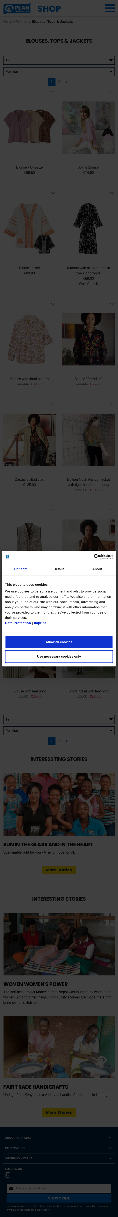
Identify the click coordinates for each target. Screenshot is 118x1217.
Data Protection (18, 623)
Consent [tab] (21, 569)
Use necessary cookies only (59, 656)
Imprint (40, 623)
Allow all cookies (59, 642)
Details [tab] (59, 569)
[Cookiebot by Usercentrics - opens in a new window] (94, 557)
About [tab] (97, 569)
